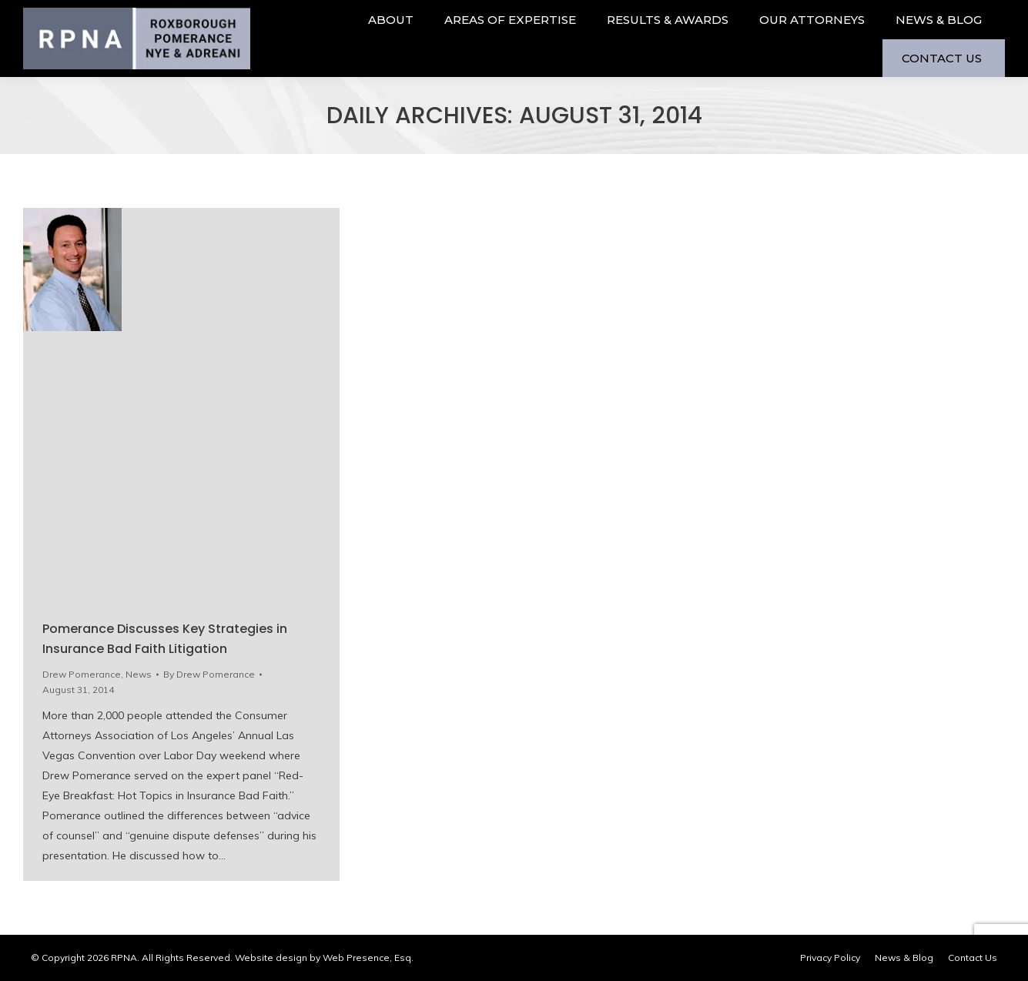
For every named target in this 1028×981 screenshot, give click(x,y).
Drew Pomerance (81, 674)
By (209, 674)
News (139, 674)
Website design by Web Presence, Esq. (324, 957)
